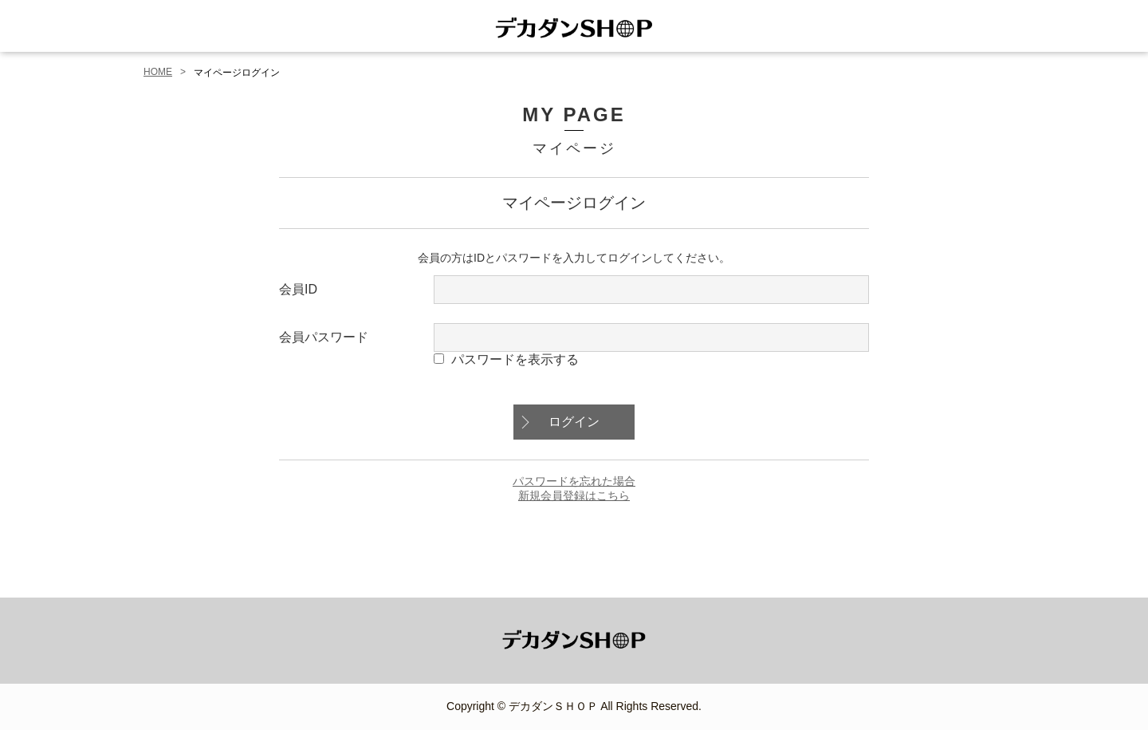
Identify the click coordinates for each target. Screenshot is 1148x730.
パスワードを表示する (515, 359)
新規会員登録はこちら (574, 495)
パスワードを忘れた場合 (574, 481)
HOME (158, 71)
